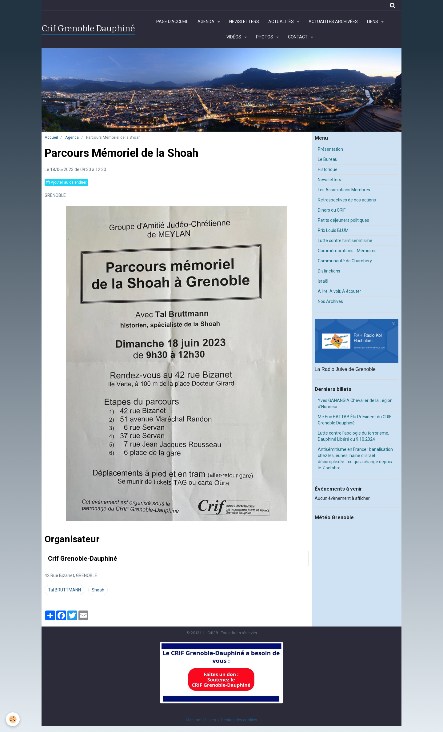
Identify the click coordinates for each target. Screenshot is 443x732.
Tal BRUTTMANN (64, 589)
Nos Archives (330, 301)
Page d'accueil (172, 21)
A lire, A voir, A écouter (339, 291)
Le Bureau (327, 159)
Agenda (206, 21)
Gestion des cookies (239, 720)
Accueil (51, 137)
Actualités (281, 21)
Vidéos (234, 36)
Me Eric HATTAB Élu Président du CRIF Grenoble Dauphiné (354, 419)
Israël (323, 281)
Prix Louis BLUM (333, 230)
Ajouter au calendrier (66, 182)
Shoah (98, 589)
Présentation (330, 149)
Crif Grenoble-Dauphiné (82, 559)
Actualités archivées (333, 21)
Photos (265, 36)
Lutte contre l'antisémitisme (345, 240)
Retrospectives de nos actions (347, 199)
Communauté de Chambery (345, 260)
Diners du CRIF (331, 210)
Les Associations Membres (344, 189)
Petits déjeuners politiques (343, 220)
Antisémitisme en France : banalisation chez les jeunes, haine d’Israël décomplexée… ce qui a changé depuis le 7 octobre (355, 458)
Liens (373, 21)
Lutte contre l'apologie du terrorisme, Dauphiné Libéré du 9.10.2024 (353, 436)
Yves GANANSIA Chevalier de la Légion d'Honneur (355, 403)
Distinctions (329, 271)
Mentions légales (201, 720)
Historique (327, 169)
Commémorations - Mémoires (347, 250)
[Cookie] (13, 719)
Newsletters (244, 21)
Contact (298, 36)
